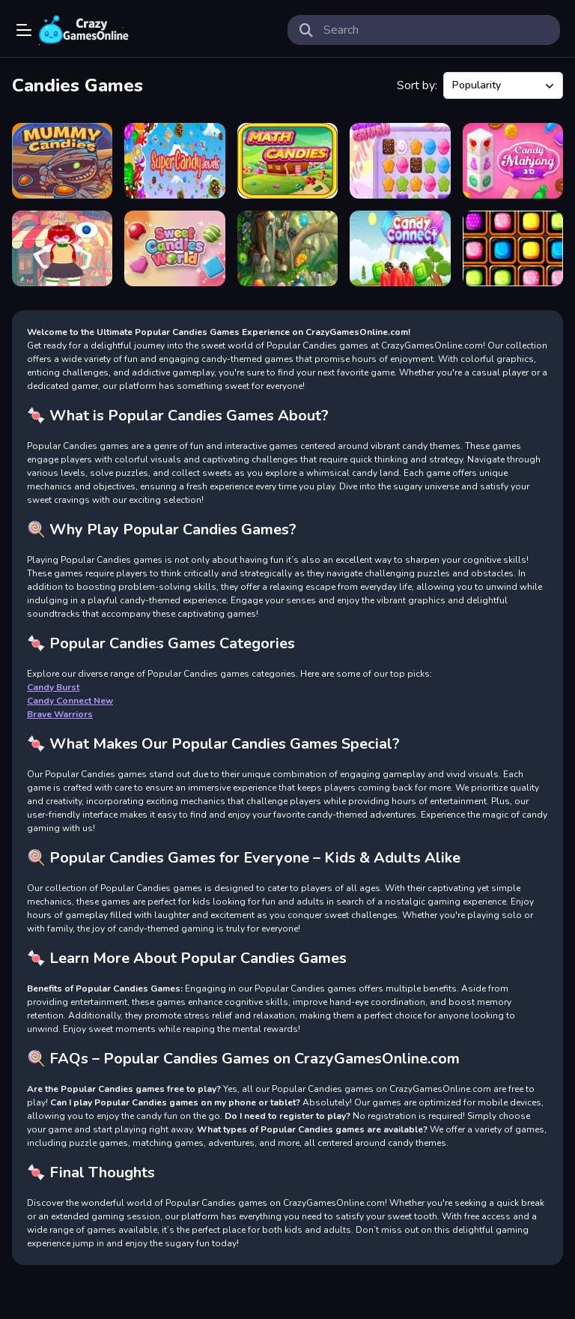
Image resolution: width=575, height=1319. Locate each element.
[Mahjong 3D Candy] (513, 161)
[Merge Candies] (62, 248)
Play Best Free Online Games (84, 30)
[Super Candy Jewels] (174, 161)
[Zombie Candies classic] (62, 161)
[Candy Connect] (400, 248)
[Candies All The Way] (513, 248)
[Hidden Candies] (287, 248)
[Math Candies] (287, 161)
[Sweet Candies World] (174, 248)
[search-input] (435, 30)
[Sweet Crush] (400, 161)
